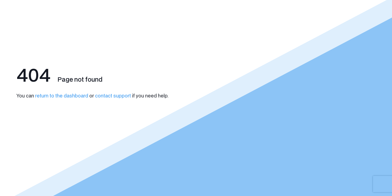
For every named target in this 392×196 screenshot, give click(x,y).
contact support (113, 95)
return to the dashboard (61, 95)
